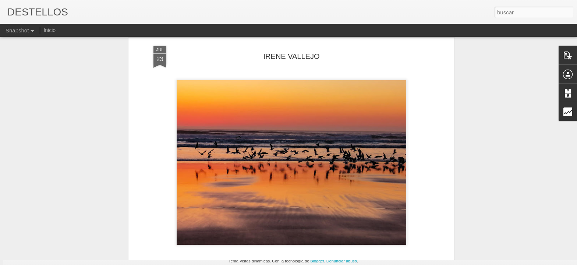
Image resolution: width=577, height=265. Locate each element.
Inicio (49, 30)
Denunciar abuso (341, 261)
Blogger (317, 261)
